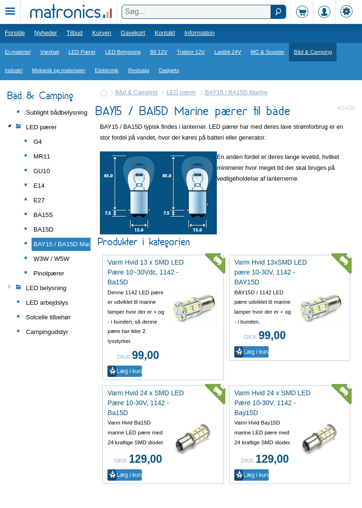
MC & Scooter (268, 52)
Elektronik (107, 70)
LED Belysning (123, 52)
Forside (15, 32)
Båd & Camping (313, 52)
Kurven (101, 32)
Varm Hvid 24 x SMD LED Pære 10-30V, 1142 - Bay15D (272, 402)
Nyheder (45, 32)
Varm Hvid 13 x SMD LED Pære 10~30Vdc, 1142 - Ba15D (145, 272)
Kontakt (165, 32)
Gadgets (168, 70)
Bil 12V (159, 52)
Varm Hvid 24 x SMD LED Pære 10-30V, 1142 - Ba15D (145, 402)
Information (199, 32)
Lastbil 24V (227, 52)
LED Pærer (82, 52)
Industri (14, 70)
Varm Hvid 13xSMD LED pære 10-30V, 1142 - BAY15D (270, 272)
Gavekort (133, 32)
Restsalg (138, 70)
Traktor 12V (191, 52)
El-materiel (18, 52)
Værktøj (49, 52)
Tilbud (74, 32)
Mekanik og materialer (58, 70)
